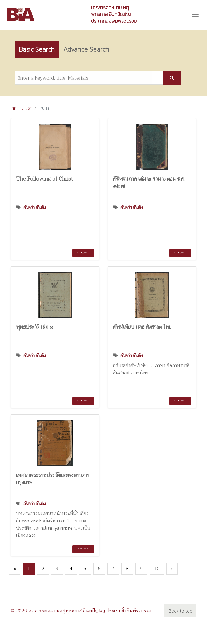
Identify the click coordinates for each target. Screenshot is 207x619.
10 (157, 568)
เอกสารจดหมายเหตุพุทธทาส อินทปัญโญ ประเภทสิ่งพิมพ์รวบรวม (114, 14)
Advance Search (86, 49)
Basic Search (37, 49)
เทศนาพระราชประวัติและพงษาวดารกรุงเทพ (52, 479)
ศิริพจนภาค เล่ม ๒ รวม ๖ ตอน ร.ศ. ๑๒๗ (149, 182)
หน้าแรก (22, 108)
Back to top (180, 610)
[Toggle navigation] (195, 14)
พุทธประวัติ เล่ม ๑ (34, 326)
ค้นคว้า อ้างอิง (34, 207)
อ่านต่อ (82, 253)
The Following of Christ (44, 178)
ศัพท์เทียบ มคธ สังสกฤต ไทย (142, 326)
